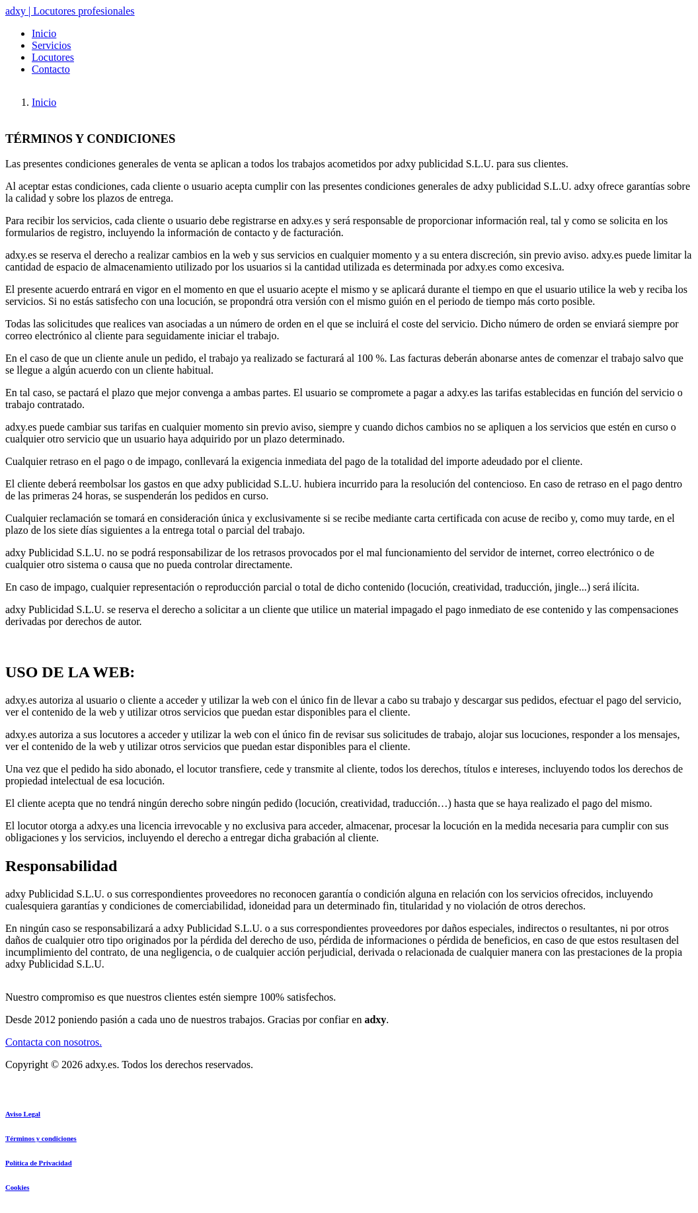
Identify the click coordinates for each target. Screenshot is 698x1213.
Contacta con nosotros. (53, 1042)
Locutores (53, 57)
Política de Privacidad (38, 1163)
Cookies (17, 1187)
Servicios (51, 45)
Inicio (44, 33)
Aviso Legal (22, 1114)
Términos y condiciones (41, 1138)
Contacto (51, 69)
